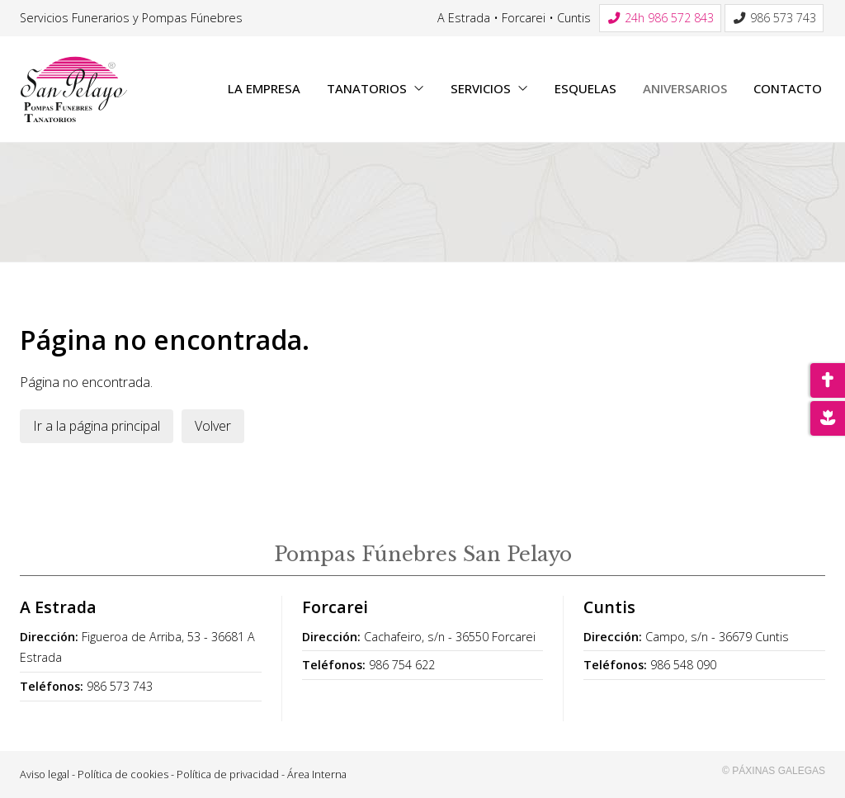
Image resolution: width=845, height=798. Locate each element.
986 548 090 (683, 665)
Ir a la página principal (96, 426)
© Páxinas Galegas (773, 771)
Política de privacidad (228, 774)
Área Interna (317, 774)
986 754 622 (402, 665)
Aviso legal (44, 774)
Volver (213, 426)
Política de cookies (123, 774)
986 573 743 (120, 686)
